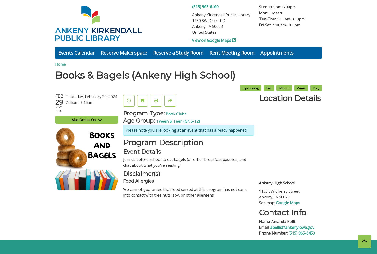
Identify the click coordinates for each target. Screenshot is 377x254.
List (269, 88)
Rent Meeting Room (231, 53)
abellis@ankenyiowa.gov (292, 227)
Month (284, 88)
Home (60, 64)
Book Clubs (176, 114)
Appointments (277, 53)
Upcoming (251, 88)
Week (301, 88)
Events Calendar (76, 53)
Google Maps (288, 202)
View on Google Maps (211, 40)
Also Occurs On (87, 119)
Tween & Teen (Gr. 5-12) (178, 121)
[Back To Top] (364, 241)
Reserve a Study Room (178, 53)
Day (316, 88)
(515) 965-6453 (302, 233)
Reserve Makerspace (124, 53)
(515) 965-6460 (205, 6)
